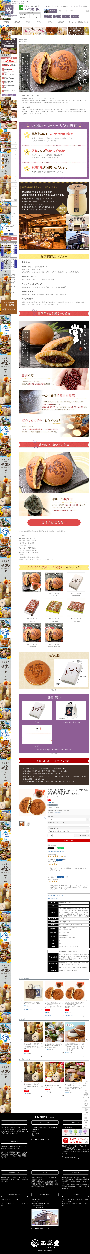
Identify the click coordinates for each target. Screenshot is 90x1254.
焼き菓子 (61, 22)
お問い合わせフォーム (7, 216)
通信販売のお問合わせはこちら (9, 1199)
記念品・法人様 (83, 22)
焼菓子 (25, 41)
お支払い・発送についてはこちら (68, 946)
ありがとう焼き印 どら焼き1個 (54, 594)
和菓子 (50, 22)
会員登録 (85, 6)
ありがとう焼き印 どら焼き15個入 (76, 620)
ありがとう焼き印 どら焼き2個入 (76, 594)
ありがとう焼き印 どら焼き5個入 (32, 620)
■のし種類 (51, 816)
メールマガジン (5, 218)
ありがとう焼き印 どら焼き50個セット (32, 645)
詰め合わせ (72, 22)
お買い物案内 (5, 211)
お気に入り (66, 6)
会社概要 (4, 208)
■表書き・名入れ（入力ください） (56, 822)
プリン (28, 22)
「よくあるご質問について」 (9, 1203)
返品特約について (53, 845)
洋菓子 (39, 22)
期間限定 (6, 22)
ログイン (76, 6)
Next (87, 31)
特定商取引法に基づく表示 (8, 213)
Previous (3, 31)
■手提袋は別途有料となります (56, 828)
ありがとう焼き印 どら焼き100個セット (54, 645)
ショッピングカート (53, 6)
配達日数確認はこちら (65, 929)
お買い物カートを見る (7, 221)
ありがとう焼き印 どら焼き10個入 (54, 620)
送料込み (17, 22)
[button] (21, 1000)
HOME (21, 39)
